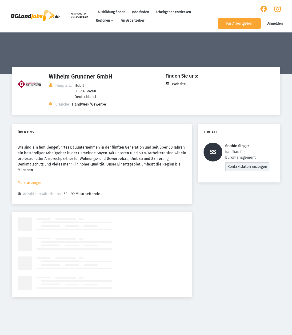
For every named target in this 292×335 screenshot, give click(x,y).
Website (179, 84)
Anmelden (275, 24)
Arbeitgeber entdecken (173, 12)
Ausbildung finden (111, 12)
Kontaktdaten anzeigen (247, 166)
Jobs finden (140, 12)
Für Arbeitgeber (132, 21)
